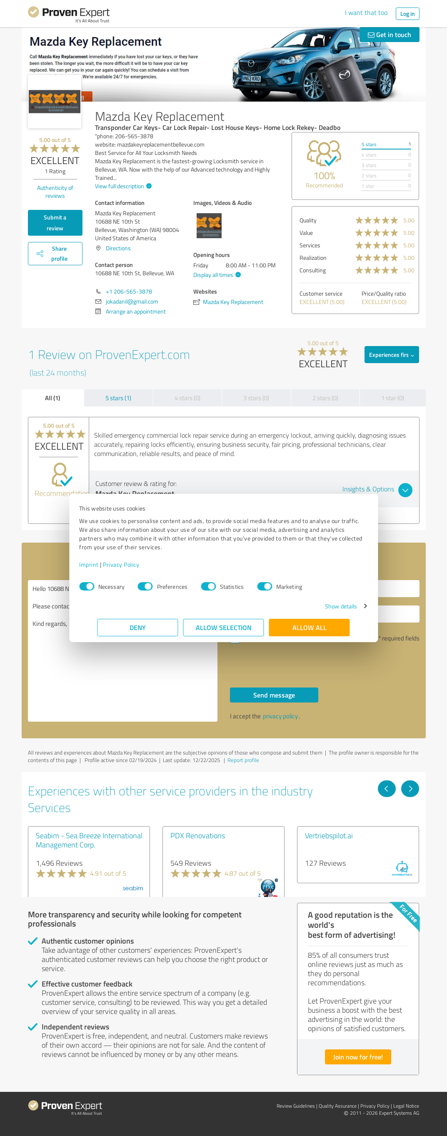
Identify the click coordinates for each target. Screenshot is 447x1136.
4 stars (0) (187, 398)
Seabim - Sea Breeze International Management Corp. (89, 840)
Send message (274, 695)
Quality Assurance (338, 1105)
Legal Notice (406, 1105)
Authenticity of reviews (55, 191)
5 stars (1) (118, 398)
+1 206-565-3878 (129, 291)
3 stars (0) (256, 398)
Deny (138, 627)
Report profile (243, 760)
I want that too (366, 12)
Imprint (107, 564)
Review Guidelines (296, 1105)
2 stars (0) (325, 398)
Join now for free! (358, 1056)
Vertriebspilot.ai (329, 835)
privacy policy (280, 716)
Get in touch (389, 34)
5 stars (369, 144)
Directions (118, 248)
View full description (122, 186)
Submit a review (55, 222)
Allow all (309, 627)
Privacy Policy (139, 564)
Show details (323, 606)
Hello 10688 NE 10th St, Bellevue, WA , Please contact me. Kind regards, (122, 651)
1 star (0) (392, 398)
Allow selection (224, 627)
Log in (407, 13)
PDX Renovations (197, 835)
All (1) (52, 397)
